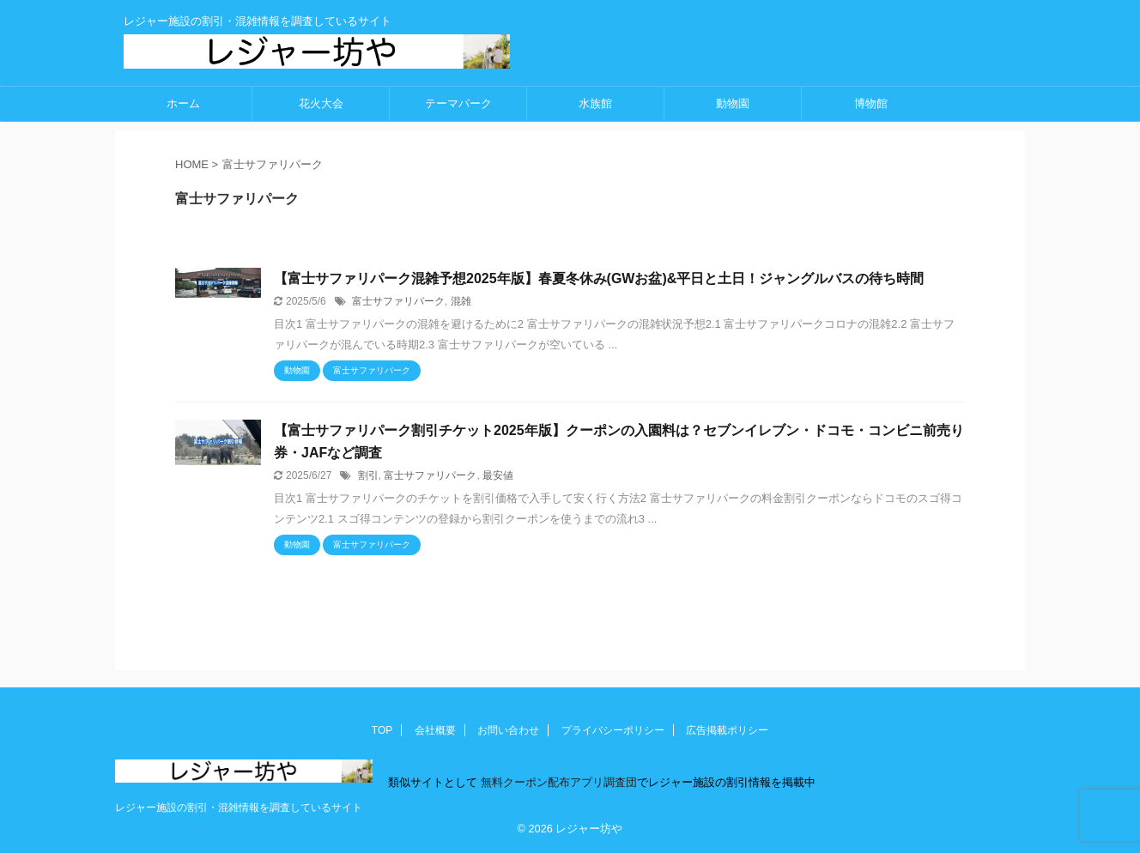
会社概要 (435, 730)
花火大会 (321, 103)
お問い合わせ (508, 730)
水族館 (595, 103)
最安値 (497, 475)
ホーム (183, 103)
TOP (382, 730)
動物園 (732, 103)
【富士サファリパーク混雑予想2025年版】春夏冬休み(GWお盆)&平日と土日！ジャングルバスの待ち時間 (599, 278)
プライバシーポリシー (612, 730)
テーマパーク (458, 103)
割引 (368, 475)
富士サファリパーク (398, 301)
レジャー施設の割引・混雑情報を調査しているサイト (238, 808)
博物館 (871, 103)
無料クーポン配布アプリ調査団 (557, 782)
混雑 (461, 301)
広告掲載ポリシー (727, 730)
